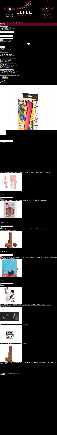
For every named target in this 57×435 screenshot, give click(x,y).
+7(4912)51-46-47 (8, 22)
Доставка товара (18, 143)
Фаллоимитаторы (5, 59)
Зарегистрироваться (9, 40)
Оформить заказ (47, 17)
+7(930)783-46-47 (10, 16)
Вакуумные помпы (5, 60)
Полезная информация (7, 28)
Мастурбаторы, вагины (7, 70)
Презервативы (4, 52)
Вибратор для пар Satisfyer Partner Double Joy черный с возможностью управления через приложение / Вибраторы (28, 258)
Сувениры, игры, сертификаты (9, 74)
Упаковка (3, 76)
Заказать (2, 142)
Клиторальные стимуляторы (8, 65)
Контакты (2, 31)
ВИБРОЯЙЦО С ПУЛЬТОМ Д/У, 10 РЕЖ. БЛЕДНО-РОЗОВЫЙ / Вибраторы (23, 200)
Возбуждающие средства (8, 55)
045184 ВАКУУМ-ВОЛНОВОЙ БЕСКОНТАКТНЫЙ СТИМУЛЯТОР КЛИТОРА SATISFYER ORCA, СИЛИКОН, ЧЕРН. (26, 305)
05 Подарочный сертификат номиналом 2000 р (14, 325)
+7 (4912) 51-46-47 (9, 14)
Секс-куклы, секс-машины (8, 72)
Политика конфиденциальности (31, 365)
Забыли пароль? (5, 41)
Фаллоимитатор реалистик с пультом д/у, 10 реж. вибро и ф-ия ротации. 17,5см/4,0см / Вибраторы (24, 229)
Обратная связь (4, 29)
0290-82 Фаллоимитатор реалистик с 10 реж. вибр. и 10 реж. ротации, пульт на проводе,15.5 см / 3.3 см (27, 363)
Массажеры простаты (7, 69)
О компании (4, 26)
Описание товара (5, 143)
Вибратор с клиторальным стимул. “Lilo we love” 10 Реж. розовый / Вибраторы (25, 172)
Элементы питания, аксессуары (10, 75)
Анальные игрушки (6, 67)
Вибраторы (3, 64)
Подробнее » (4, 194)
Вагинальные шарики (6, 66)
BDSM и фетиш (4, 61)
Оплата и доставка (5, 27)
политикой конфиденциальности (10, 373)
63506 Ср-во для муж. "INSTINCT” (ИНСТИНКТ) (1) (14, 343)
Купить (2, 199)
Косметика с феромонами (8, 58)
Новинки (2, 48)
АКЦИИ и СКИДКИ (5, 49)
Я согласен (2, 374)
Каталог (2, 24)
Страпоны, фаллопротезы (8, 63)
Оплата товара (29, 143)
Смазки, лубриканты (6, 51)
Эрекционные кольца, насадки (9, 71)
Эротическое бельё (6, 54)
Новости (2, 23)
